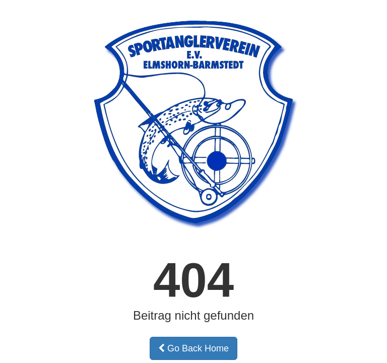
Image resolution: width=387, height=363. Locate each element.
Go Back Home (193, 348)
